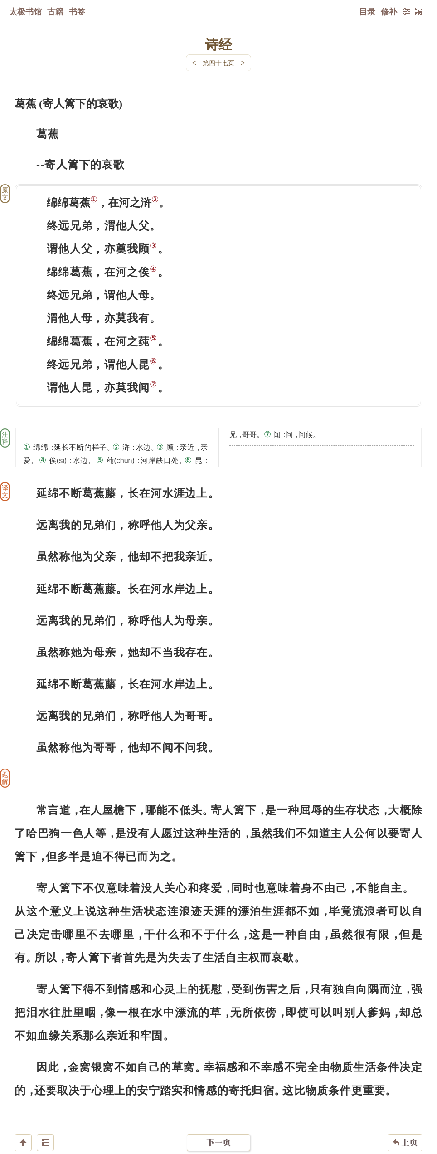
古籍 (55, 11)
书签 (77, 11)
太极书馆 (25, 11)
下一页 (218, 1100)
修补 (389, 11)
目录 (367, 11)
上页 (405, 1100)
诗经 (218, 44)
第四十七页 (218, 63)
